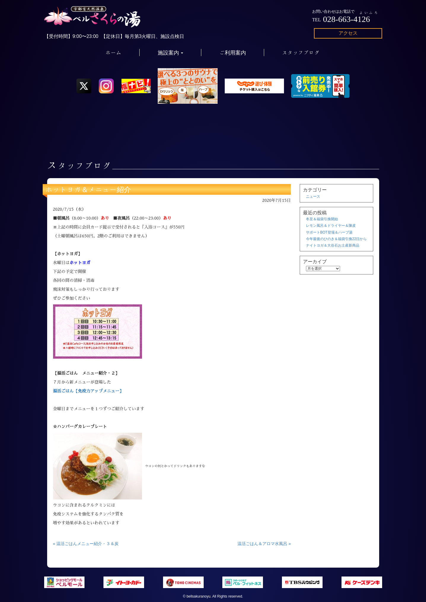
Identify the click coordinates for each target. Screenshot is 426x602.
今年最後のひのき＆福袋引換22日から (336, 239)
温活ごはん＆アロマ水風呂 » (264, 543)
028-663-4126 (346, 19)
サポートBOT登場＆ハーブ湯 (329, 232)
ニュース (313, 196)
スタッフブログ (301, 52)
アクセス (348, 33)
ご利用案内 (232, 52)
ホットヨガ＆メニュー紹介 (88, 189)
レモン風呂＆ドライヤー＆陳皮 (331, 225)
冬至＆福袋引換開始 (322, 219)
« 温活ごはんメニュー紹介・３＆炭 (86, 543)
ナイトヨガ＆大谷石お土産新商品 (332, 245)
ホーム (114, 52)
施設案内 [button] (171, 52)
